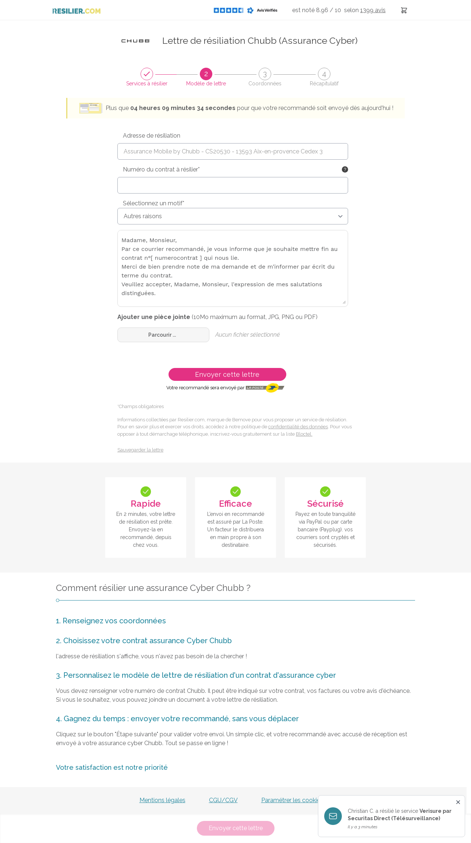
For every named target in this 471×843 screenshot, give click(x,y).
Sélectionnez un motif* (153, 203)
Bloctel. (304, 434)
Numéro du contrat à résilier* (161, 169)
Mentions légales (162, 800)
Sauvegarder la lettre (140, 450)
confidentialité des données (298, 426)
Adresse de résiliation (151, 135)
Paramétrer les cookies (292, 800)
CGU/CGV (223, 800)
